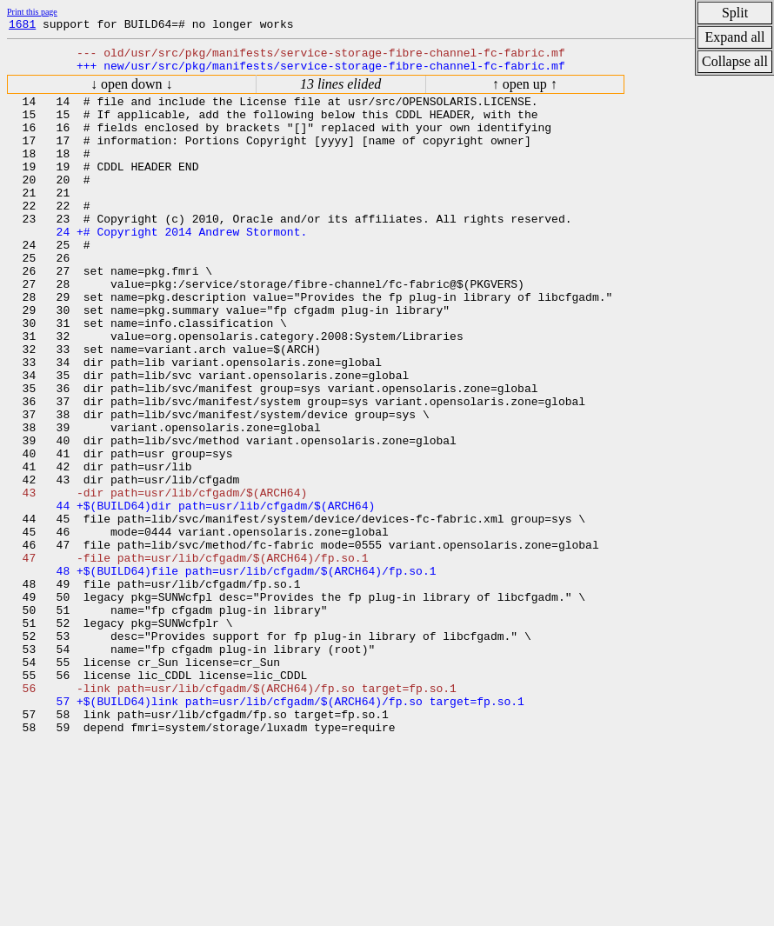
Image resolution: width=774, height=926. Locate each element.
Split (735, 12)
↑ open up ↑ (524, 91)
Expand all (735, 37)
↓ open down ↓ (131, 91)
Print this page (32, 12)
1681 (22, 26)
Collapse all (735, 61)
